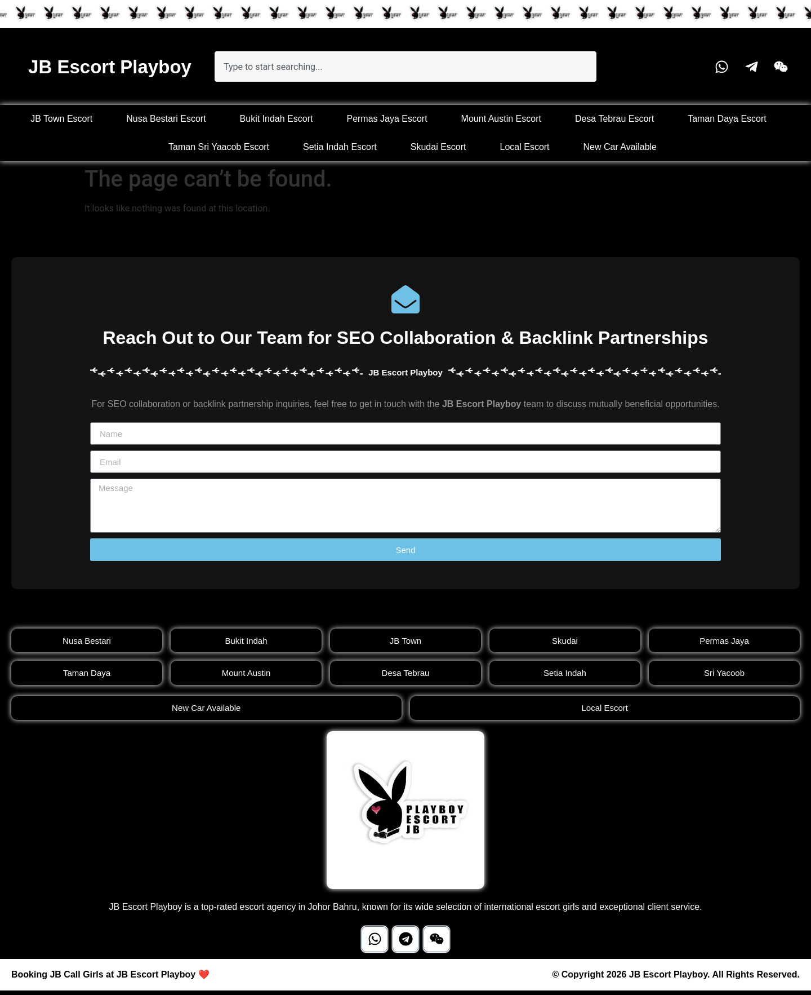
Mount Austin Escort (501, 118)
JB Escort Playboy (109, 66)
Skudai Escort (438, 147)
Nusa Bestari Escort (166, 118)
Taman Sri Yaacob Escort (218, 147)
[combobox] (405, 66)
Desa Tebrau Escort (614, 118)
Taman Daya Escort (727, 118)
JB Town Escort (61, 118)
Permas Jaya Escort (386, 118)
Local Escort (525, 147)
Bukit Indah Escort (276, 118)
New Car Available (620, 147)
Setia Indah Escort (340, 147)
